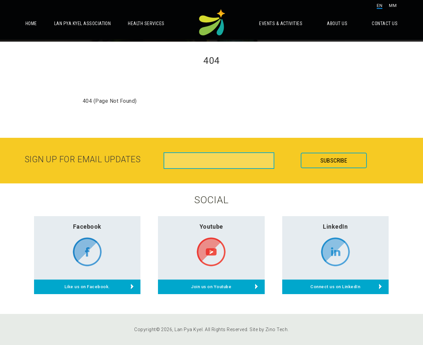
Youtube (211, 226)
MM (393, 5)
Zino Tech (276, 329)
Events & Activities (280, 23)
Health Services (146, 23)
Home (31, 23)
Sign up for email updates (82, 159)
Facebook (87, 226)
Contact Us (385, 23)
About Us (337, 23)
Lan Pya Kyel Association (82, 23)
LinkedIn (335, 226)
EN (379, 5)
